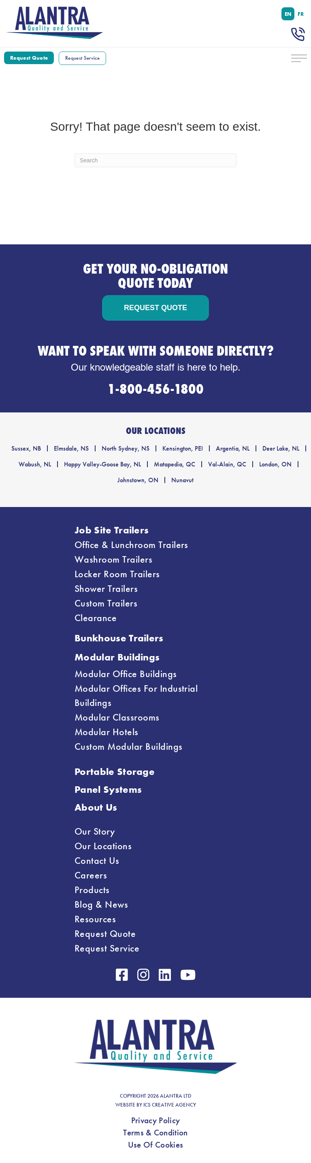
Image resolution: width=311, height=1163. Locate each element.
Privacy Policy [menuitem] (155, 1120)
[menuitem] (288, 13)
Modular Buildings (117, 657)
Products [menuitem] (92, 889)
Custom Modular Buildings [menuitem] (129, 746)
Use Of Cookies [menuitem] (155, 1144)
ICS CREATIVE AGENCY (169, 1105)
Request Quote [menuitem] (105, 933)
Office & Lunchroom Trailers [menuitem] (131, 544)
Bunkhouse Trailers (119, 638)
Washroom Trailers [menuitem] (113, 559)
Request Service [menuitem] (107, 948)
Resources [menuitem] (95, 919)
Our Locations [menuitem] (103, 846)
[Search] (155, 160)
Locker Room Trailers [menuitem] (117, 574)
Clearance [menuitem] (96, 618)
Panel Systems (108, 789)
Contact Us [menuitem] (97, 860)
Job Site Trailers (112, 530)
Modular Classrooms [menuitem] (117, 717)
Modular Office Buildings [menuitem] (126, 674)
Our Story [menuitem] (95, 831)
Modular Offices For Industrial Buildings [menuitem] (136, 695)
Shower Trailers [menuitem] (106, 588)
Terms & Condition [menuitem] (155, 1132)
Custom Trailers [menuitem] (106, 603)
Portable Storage (115, 771)
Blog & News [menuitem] (101, 904)
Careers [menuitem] (91, 875)
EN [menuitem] (288, 14)
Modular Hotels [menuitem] (106, 732)
